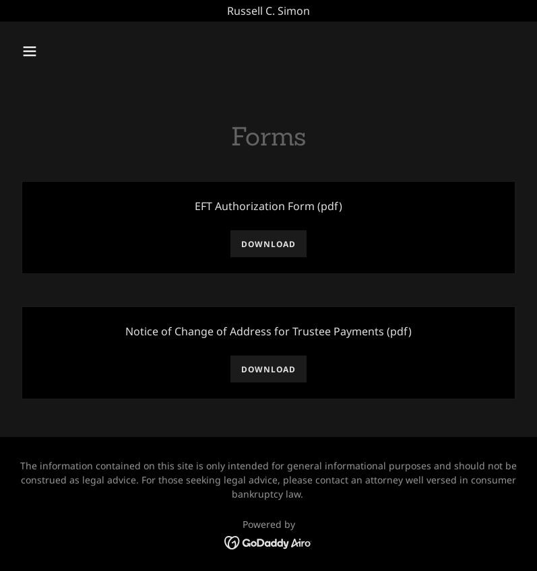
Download (268, 244)
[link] (268, 541)
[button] (74, 51)
